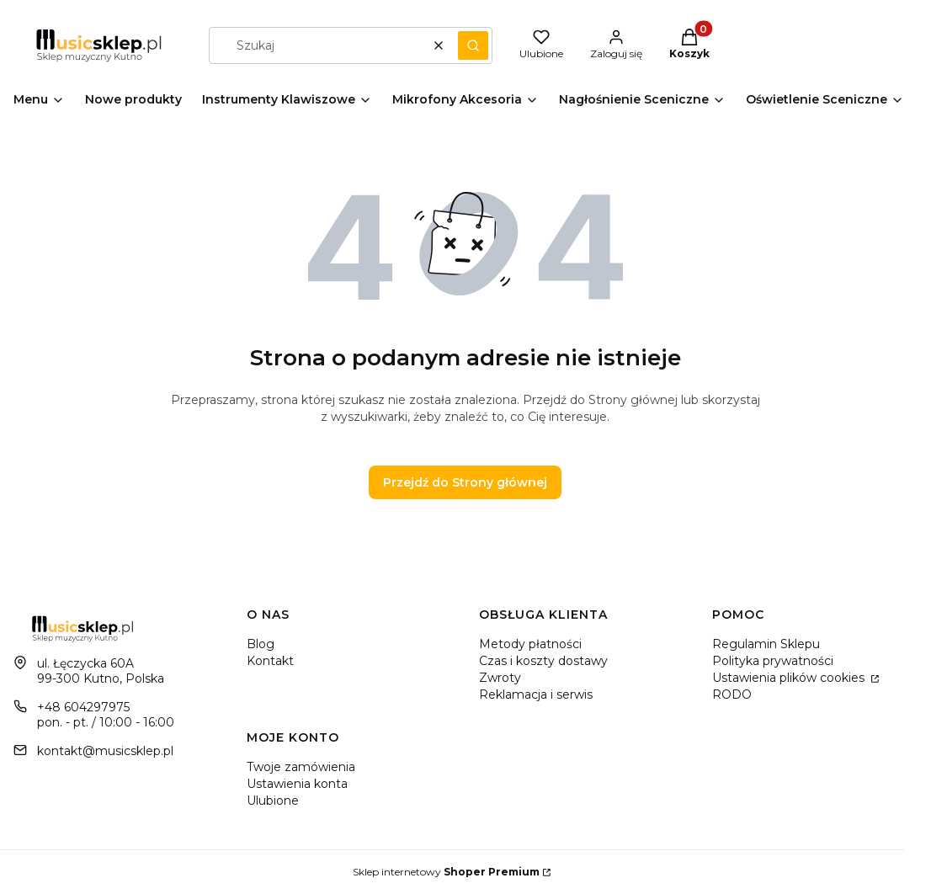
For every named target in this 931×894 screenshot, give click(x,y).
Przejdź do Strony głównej (465, 482)
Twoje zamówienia (301, 766)
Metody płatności (530, 644)
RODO (732, 694)
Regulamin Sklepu (766, 644)
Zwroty (500, 677)
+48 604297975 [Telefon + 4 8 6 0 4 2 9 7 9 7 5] (83, 707)
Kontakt (270, 660)
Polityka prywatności (772, 660)
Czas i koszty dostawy (543, 660)
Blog (260, 644)
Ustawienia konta (297, 783)
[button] (473, 45)
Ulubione (273, 800)
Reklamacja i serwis (536, 694)
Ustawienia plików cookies (790, 677)
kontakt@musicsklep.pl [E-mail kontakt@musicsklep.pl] (105, 750)
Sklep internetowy (446, 871)
